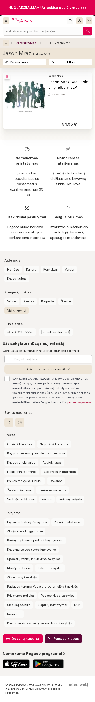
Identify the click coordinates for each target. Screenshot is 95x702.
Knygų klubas (16, 279)
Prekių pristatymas (68, 522)
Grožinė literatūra (20, 444)
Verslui (69, 269)
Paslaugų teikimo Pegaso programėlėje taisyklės (42, 586)
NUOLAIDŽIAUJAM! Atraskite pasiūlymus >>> (47, 7)
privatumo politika (79, 402)
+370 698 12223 (20, 332)
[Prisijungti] (79, 20)
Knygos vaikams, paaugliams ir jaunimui (36, 453)
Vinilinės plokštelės (21, 499)
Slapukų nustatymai (52, 605)
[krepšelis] (89, 20)
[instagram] (19, 422)
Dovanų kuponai (26, 638)
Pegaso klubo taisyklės (57, 596)
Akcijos (47, 499)
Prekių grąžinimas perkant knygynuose (35, 540)
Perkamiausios (19, 62)
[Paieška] (87, 31)
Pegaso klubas (66, 638)
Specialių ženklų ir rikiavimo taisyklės (33, 559)
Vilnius (11, 301)
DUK (77, 605)
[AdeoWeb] (79, 685)
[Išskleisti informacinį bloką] (70, 20)
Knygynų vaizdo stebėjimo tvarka (31, 550)
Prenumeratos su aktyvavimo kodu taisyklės (39, 623)
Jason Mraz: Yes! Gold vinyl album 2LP (68, 84)
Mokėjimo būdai (19, 568)
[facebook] (8, 422)
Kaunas (29, 301)
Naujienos (14, 614)
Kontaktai (50, 269)
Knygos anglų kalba (21, 462)
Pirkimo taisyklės (50, 568)
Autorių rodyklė (26, 43)
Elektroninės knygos (22, 472)
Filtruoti (72, 62)
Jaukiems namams (52, 490)
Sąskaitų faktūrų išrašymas (27, 522)
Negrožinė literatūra (54, 444)
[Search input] (43, 31)
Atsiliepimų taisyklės (22, 577)
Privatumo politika (20, 596)
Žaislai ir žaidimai (19, 490)
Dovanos (56, 481)
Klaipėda (47, 301)
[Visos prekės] (6, 20)
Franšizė (13, 269)
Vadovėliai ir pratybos (60, 472)
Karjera (31, 269)
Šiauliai (66, 301)
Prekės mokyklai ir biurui (24, 481)
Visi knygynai (16, 310)
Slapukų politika (18, 605)
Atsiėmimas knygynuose (25, 531)
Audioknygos (52, 462)
